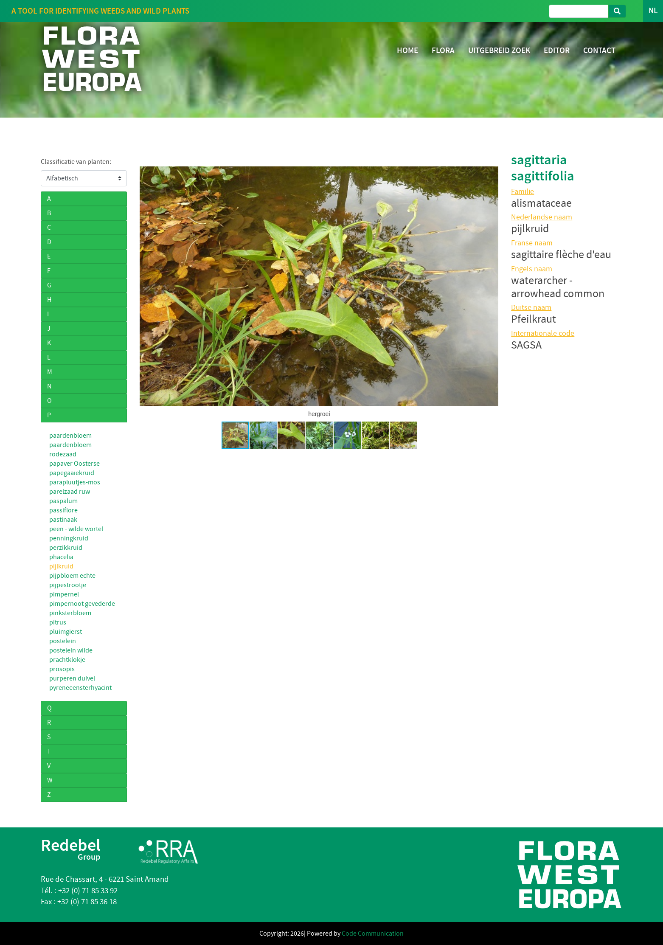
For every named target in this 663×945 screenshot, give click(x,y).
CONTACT (599, 50)
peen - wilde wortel (76, 529)
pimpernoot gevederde (82, 603)
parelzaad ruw (69, 491)
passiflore (63, 510)
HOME (407, 50)
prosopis (62, 669)
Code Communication (373, 933)
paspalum (63, 501)
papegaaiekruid (71, 473)
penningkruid (68, 538)
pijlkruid (61, 566)
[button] (147, 286)
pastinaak (63, 519)
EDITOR (557, 50)
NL (653, 11)
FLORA (443, 50)
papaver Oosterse (74, 463)
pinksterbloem (70, 613)
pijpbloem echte (72, 575)
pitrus (57, 622)
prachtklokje (67, 659)
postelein (62, 641)
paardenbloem (70, 435)
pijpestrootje (67, 585)
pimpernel (64, 594)
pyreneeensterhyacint (80, 687)
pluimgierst (65, 631)
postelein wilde (71, 650)
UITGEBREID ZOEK (499, 50)
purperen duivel (72, 678)
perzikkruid (65, 547)
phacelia (61, 557)
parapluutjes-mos (74, 482)
